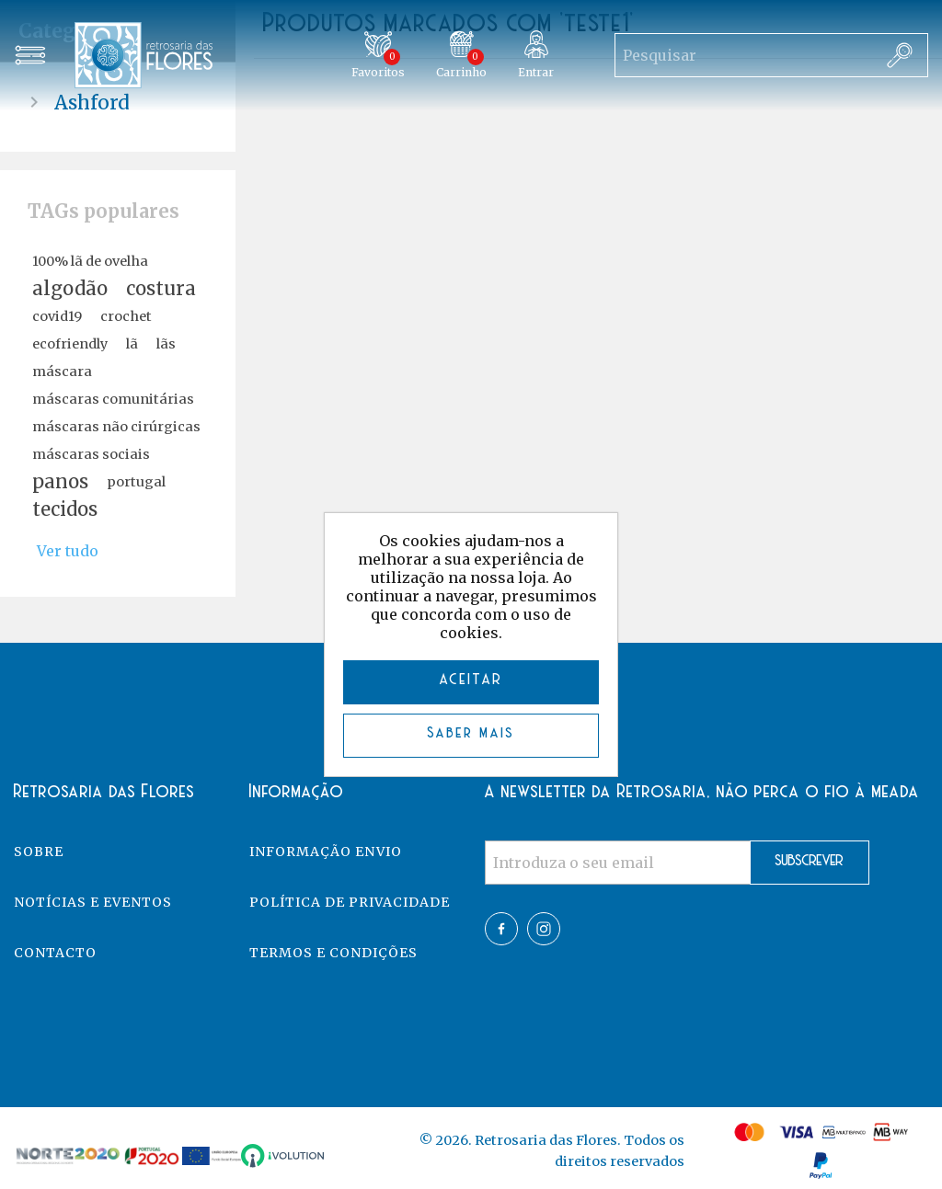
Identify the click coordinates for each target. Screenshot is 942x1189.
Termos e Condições (333, 952)
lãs (166, 344)
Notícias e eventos (93, 902)
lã (132, 344)
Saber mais (471, 733)
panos (60, 482)
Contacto (55, 952)
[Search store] (743, 55)
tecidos (65, 509)
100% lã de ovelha (90, 261)
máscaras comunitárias (113, 399)
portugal (136, 482)
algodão (70, 289)
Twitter (543, 928)
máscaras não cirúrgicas (116, 426)
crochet (126, 316)
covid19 (57, 316)
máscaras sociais (91, 454)
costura (161, 289)
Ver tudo (67, 551)
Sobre (38, 851)
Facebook (501, 928)
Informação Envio (325, 851)
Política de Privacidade (349, 902)
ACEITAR (471, 680)
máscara (62, 371)
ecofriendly (70, 344)
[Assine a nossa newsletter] (618, 862)
